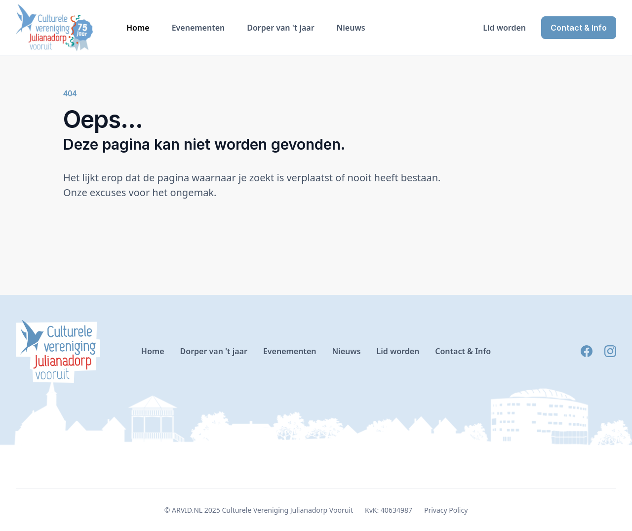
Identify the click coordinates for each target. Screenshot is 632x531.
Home (138, 27)
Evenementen (198, 27)
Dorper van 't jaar (280, 27)
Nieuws (351, 27)
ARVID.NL (187, 510)
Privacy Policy (446, 510)
